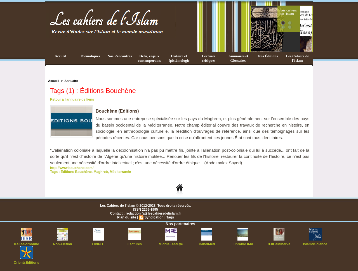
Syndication (153, 217)
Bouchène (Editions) (117, 111)
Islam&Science (315, 244)
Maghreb (100, 172)
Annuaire (70, 80)
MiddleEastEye (171, 244)
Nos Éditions (268, 56)
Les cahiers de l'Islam (299, 12)
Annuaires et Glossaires (238, 58)
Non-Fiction (62, 244)
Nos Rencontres (120, 56)
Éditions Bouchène (76, 172)
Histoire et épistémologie (178, 58)
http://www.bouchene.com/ (71, 168)
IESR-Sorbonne (26, 244)
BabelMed (207, 244)
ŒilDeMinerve (279, 244)
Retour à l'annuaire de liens (72, 99)
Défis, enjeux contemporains (149, 58)
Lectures (135, 244)
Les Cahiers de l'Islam (297, 58)
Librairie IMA (243, 244)
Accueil (60, 56)
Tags (170, 217)
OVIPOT (98, 244)
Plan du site (126, 217)
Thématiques (90, 56)
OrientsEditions (26, 263)
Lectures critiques (208, 58)
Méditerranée (119, 172)
